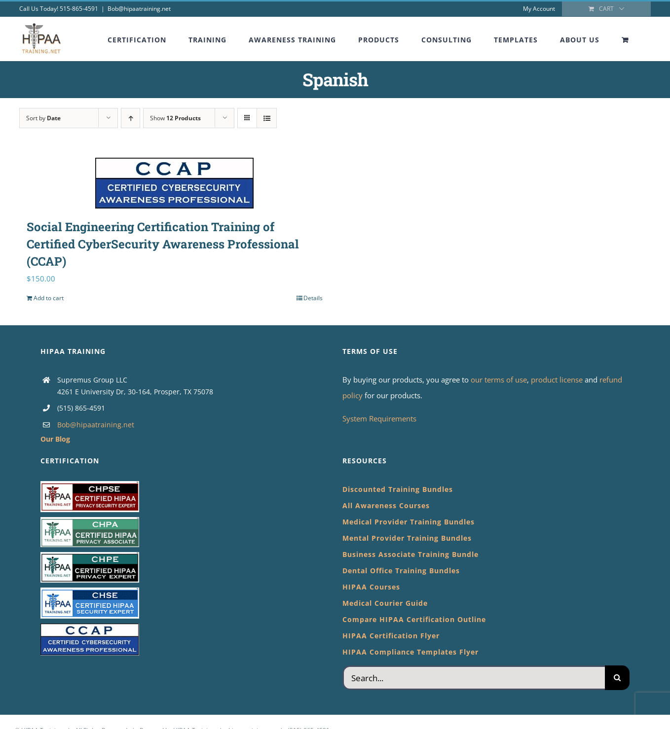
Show (175, 118)
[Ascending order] (130, 118)
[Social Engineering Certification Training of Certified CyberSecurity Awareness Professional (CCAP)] (174, 183)
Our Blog (55, 439)
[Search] (617, 677)
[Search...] (473, 677)
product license (558, 379)
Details (313, 298)
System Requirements (379, 418)
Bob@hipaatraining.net (139, 8)
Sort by (43, 118)
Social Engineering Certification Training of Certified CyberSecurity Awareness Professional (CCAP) (163, 244)
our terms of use (499, 379)
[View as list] (266, 118)
